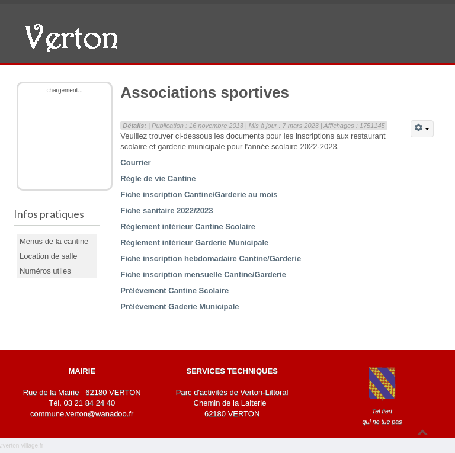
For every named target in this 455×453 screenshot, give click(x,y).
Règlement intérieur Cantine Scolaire (187, 226)
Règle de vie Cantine (158, 178)
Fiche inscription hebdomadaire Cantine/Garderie (210, 258)
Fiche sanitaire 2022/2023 (166, 210)
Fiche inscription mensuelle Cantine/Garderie (203, 274)
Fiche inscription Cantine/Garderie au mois (198, 194)
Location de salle (49, 256)
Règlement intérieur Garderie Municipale (194, 242)
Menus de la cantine (54, 241)
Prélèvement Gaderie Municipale (179, 306)
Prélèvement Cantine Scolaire (174, 290)
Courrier (135, 162)
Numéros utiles (45, 270)
